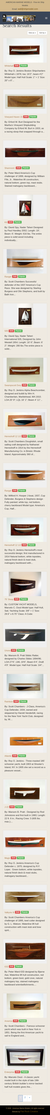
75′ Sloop (9, 599)
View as (32, 33)
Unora (7, 650)
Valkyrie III (9, 912)
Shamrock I (10, 168)
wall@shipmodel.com (28, 9)
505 (6, 331)
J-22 (7, 807)
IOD (6, 967)
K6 (6, 222)
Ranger (8, 277)
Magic (7, 858)
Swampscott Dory (13, 385)
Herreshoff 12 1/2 (13, 436)
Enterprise (9, 1072)
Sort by (42, 33)
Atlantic (8, 756)
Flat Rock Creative (29, 1111)
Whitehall (9, 66)
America (8, 1021)
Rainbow (9, 701)
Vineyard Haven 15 (14, 117)
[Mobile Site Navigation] (46, 18)
